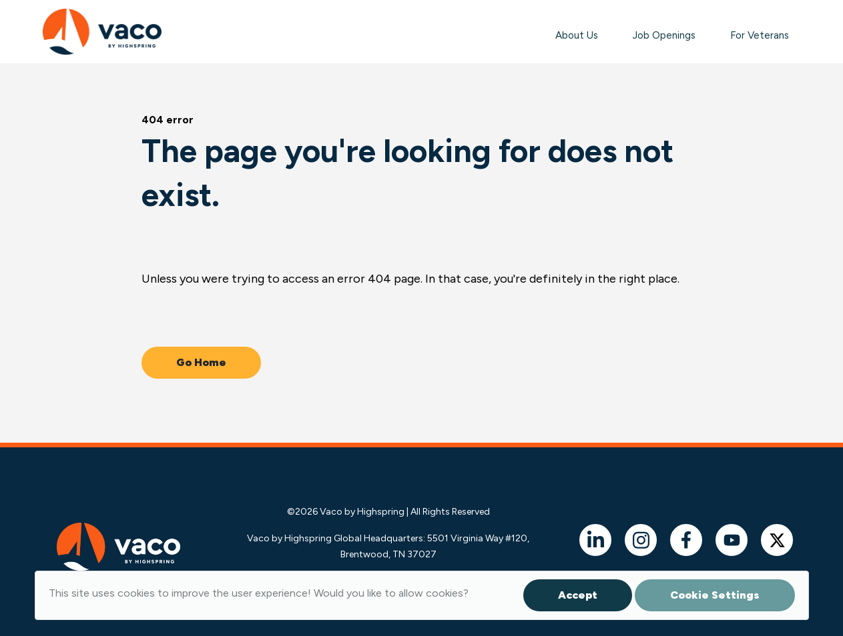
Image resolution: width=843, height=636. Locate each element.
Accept (577, 595)
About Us (576, 35)
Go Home (201, 362)
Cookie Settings (715, 595)
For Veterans (759, 35)
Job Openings (664, 35)
